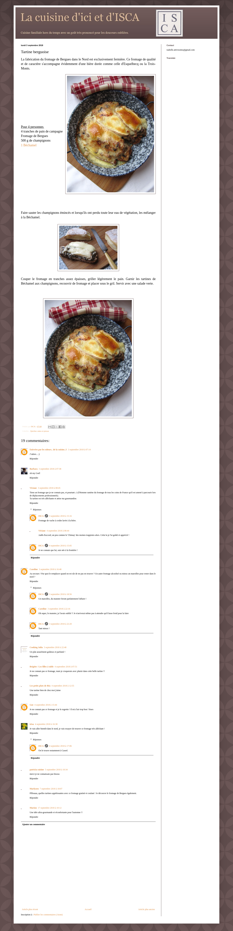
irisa (32, 724)
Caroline (34, 569)
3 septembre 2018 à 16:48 (50, 569)
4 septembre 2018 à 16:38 (46, 724)
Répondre (34, 458)
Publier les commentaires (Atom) (48, 914)
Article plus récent (30, 909)
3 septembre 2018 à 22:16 (59, 609)
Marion (33, 808)
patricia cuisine (37, 769)
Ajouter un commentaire (33, 824)
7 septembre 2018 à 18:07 (51, 788)
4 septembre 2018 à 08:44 (58, 530)
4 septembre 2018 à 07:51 (66, 666)
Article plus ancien (146, 909)
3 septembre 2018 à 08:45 (49, 488)
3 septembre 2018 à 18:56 (60, 594)
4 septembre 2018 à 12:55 (63, 685)
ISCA (41, 516)
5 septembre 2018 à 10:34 (56, 769)
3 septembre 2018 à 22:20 (60, 624)
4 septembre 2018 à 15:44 (45, 705)
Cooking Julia (36, 647)
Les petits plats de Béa (40, 685)
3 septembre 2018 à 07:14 (79, 449)
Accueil (88, 909)
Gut (31, 705)
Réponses (37, 509)
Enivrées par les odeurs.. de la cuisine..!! (48, 449)
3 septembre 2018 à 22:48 (55, 647)
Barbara (33, 469)
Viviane (33, 488)
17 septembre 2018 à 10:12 (50, 808)
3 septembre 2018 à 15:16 (60, 516)
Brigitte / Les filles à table (42, 666)
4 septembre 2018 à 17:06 (60, 746)
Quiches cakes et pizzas (39, 431)
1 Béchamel (28, 145)
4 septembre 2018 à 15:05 (60, 545)
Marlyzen (34, 788)
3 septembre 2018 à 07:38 (50, 469)
